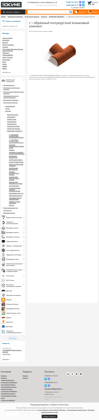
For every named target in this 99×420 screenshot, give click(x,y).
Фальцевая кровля (9, 213)
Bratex (4, 64)
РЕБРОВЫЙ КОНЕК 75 (16, 196)
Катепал (5, 42)
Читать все (5, 359)
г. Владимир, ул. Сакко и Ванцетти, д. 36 (43, 2)
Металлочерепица (8, 85)
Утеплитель (12, 338)
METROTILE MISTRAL (13, 126)
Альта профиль (7, 38)
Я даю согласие (49, 416)
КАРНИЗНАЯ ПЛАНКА (15, 160)
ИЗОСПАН (5, 40)
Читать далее (6, 354)
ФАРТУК (11, 205)
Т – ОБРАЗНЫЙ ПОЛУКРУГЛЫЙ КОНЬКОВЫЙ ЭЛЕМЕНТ (16, 141)
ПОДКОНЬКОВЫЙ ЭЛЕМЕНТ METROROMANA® (14, 189)
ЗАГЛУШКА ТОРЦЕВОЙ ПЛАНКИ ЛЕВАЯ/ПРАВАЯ (16, 153)
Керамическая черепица (10, 100)
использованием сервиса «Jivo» (76, 410)
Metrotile (8, 111)
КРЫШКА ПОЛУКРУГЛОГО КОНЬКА (14, 173)
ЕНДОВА (11, 150)
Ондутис (5, 47)
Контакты (4, 376)
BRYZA (4, 68)
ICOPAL (7, 109)
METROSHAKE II (12, 124)
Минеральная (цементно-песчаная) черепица (11, 96)
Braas (4, 62)
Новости (25, 378)
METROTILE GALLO (12, 115)
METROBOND (11, 117)
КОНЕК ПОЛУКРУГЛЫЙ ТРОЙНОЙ (16, 165)
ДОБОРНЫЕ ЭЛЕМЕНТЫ (14, 131)
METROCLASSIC (11, 119)
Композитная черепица (10, 102)
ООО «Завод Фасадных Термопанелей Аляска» (12, 50)
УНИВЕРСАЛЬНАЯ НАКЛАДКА (14, 202)
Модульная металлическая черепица (11, 88)
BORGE (4, 66)
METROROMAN (11, 122)
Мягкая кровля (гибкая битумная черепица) (13, 92)
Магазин (25, 376)
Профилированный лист (10, 208)
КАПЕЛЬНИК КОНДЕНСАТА (13, 156)
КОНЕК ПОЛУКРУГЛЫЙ (16, 162)
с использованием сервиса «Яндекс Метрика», (51, 410)
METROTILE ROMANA (13, 129)
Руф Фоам (5, 53)
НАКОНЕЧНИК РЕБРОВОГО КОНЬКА (15, 182)
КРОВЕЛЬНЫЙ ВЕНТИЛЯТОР (13, 168)
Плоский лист (7, 210)
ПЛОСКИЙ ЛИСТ (14, 186)
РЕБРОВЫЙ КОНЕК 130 (16, 193)
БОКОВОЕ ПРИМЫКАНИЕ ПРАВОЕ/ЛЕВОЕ (16, 146)
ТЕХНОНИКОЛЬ (7, 55)
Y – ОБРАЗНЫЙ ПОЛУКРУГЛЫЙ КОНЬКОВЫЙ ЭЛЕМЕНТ (16, 136)
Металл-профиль (8, 45)
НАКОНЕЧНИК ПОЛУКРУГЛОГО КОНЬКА (14, 178)
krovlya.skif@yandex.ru (53, 389)
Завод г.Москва (7, 57)
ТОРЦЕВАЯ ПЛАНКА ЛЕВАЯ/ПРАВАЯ (15, 198)
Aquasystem (6, 59)
